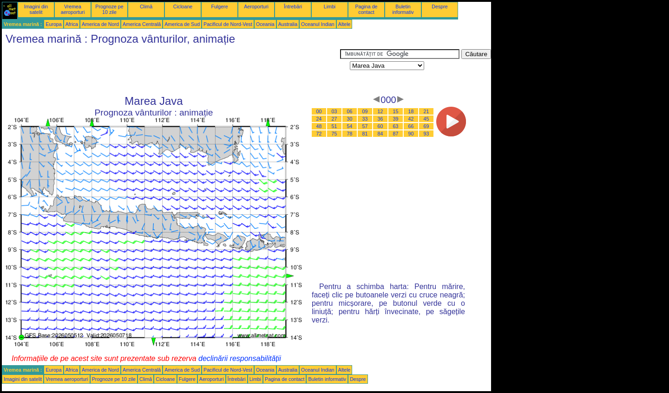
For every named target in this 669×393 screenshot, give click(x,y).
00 (319, 111)
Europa (53, 24)
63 (396, 126)
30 (350, 119)
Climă (146, 6)
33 (365, 119)
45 (426, 119)
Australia (287, 24)
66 (411, 126)
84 (380, 133)
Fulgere (219, 6)
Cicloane (182, 6)
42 (411, 119)
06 (350, 111)
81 (365, 133)
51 (334, 126)
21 (426, 111)
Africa (72, 24)
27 (334, 119)
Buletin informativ (402, 9)
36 (380, 119)
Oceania (265, 24)
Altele (344, 24)
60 (380, 126)
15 (396, 111)
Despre (439, 6)
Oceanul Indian (317, 24)
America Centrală (142, 24)
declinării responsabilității (239, 358)
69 (426, 126)
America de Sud (182, 24)
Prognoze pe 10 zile (109, 9)
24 (319, 119)
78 (350, 133)
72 (319, 133)
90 (411, 133)
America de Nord (100, 24)
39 (396, 119)
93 (426, 133)
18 (411, 111)
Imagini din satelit (36, 9)
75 (334, 133)
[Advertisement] (171, 70)
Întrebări (293, 6)
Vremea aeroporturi (73, 9)
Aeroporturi (256, 6)
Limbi (329, 6)
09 (365, 111)
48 (319, 126)
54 (350, 126)
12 (380, 111)
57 (365, 126)
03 (334, 111)
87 (396, 133)
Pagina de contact (366, 9)
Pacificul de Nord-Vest (227, 24)
